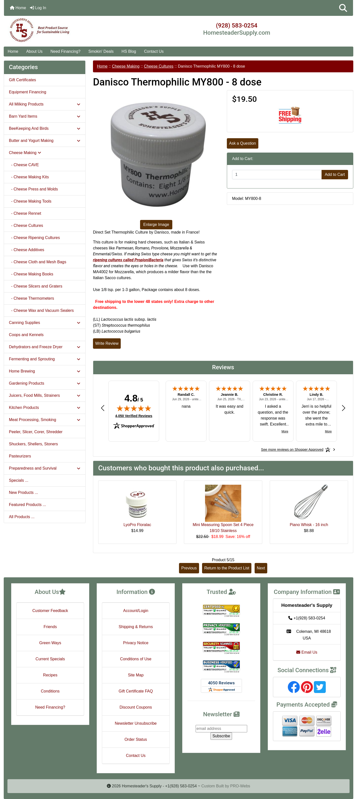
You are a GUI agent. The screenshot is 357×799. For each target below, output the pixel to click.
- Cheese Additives (26, 250)
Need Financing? (66, 51)
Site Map (136, 675)
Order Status (135, 739)
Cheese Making (125, 66)
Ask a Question (242, 143)
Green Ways (50, 643)
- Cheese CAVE (24, 165)
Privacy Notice (135, 643)
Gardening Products (44, 383)
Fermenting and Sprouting (44, 359)
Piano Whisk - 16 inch (309, 525)
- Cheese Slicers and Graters (35, 286)
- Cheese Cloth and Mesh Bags (37, 262)
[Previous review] (102, 407)
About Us (34, 51)
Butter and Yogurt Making (44, 140)
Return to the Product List (226, 568)
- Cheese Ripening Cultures (34, 238)
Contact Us (154, 51)
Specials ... (18, 480)
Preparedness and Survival (44, 468)
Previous (189, 568)
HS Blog (128, 51)
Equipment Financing (27, 92)
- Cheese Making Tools (30, 201)
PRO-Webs (240, 786)
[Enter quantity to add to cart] (277, 174)
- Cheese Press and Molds (33, 189)
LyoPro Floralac (137, 525)
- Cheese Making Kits (29, 177)
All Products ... (21, 517)
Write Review (107, 343)
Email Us (306, 652)
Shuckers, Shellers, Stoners (33, 444)
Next (261, 568)
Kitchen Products (44, 407)
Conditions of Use (135, 659)
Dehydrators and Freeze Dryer (44, 347)
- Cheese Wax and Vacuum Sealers (41, 310)
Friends (50, 627)
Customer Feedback (50, 611)
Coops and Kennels (26, 335)
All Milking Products (44, 104)
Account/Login (135, 611)
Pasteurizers (20, 456)
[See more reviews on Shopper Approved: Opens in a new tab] (292, 449)
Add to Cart (335, 174)
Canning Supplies (44, 322)
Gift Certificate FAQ (136, 691)
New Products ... (23, 492)
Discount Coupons (135, 707)
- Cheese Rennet (25, 213)
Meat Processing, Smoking (44, 420)
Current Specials (50, 659)
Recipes (50, 675)
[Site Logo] (62, 30)
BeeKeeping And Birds (44, 128)
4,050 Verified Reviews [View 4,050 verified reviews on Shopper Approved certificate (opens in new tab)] (133, 415)
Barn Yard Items (44, 116)
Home (18, 8)
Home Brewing (44, 371)
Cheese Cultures (158, 66)
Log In (38, 8)
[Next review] (343, 407)
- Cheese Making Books (31, 274)
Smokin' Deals (101, 51)
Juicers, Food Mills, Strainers (44, 395)
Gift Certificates (22, 80)
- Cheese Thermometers (31, 298)
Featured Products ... (27, 505)
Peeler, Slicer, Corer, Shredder (35, 432)
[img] (134, 408)
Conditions (50, 691)
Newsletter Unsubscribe (136, 723)
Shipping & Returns (136, 627)
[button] (343, 8)
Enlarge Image (156, 224)
